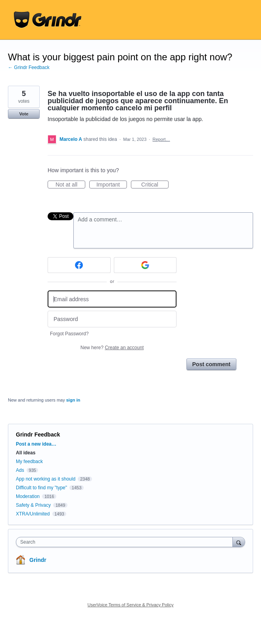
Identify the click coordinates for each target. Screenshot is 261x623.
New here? (112, 347)
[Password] (112, 319)
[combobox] (126, 542)
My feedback (29, 461)
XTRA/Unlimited (33, 514)
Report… (161, 139)
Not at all (70, 184)
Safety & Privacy (34, 505)
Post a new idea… (36, 444)
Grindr (37, 560)
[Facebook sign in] (79, 265)
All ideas (25, 453)
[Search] (238, 542)
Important (111, 184)
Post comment (211, 364)
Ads (20, 470)
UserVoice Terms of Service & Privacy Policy (131, 604)
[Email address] (112, 299)
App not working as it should (45, 479)
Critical (155, 184)
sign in (73, 400)
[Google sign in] (145, 265)
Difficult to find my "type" (41, 487)
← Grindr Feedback (29, 67)
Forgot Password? (69, 333)
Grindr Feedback (38, 434)
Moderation (28, 496)
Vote (23, 114)
